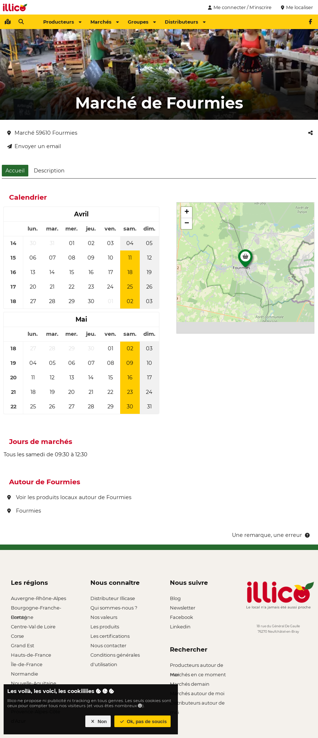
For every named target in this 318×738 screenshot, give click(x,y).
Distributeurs (185, 22)
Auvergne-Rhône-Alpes (38, 598)
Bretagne (22, 617)
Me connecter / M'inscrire (239, 7)
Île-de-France (26, 664)
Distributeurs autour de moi (197, 704)
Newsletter (182, 608)
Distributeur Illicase (112, 598)
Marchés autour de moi (197, 693)
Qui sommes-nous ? (113, 608)
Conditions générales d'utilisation (115, 656)
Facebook (181, 617)
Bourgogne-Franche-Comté (36, 608)
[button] (245, 260)
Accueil (15, 170)
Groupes (142, 22)
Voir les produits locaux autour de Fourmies (69, 497)
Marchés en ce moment (198, 674)
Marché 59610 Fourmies (42, 133)
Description (49, 170)
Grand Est (22, 645)
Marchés (104, 22)
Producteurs (62, 22)
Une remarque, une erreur (271, 535)
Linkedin (180, 626)
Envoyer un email (34, 146)
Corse (17, 636)
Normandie (24, 674)
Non (98, 721)
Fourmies (24, 510)
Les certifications (110, 636)
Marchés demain (189, 684)
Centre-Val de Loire (33, 626)
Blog (175, 598)
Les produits (104, 626)
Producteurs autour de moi (196, 666)
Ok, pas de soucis (142, 721)
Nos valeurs (103, 617)
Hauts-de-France (31, 655)
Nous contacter (108, 645)
